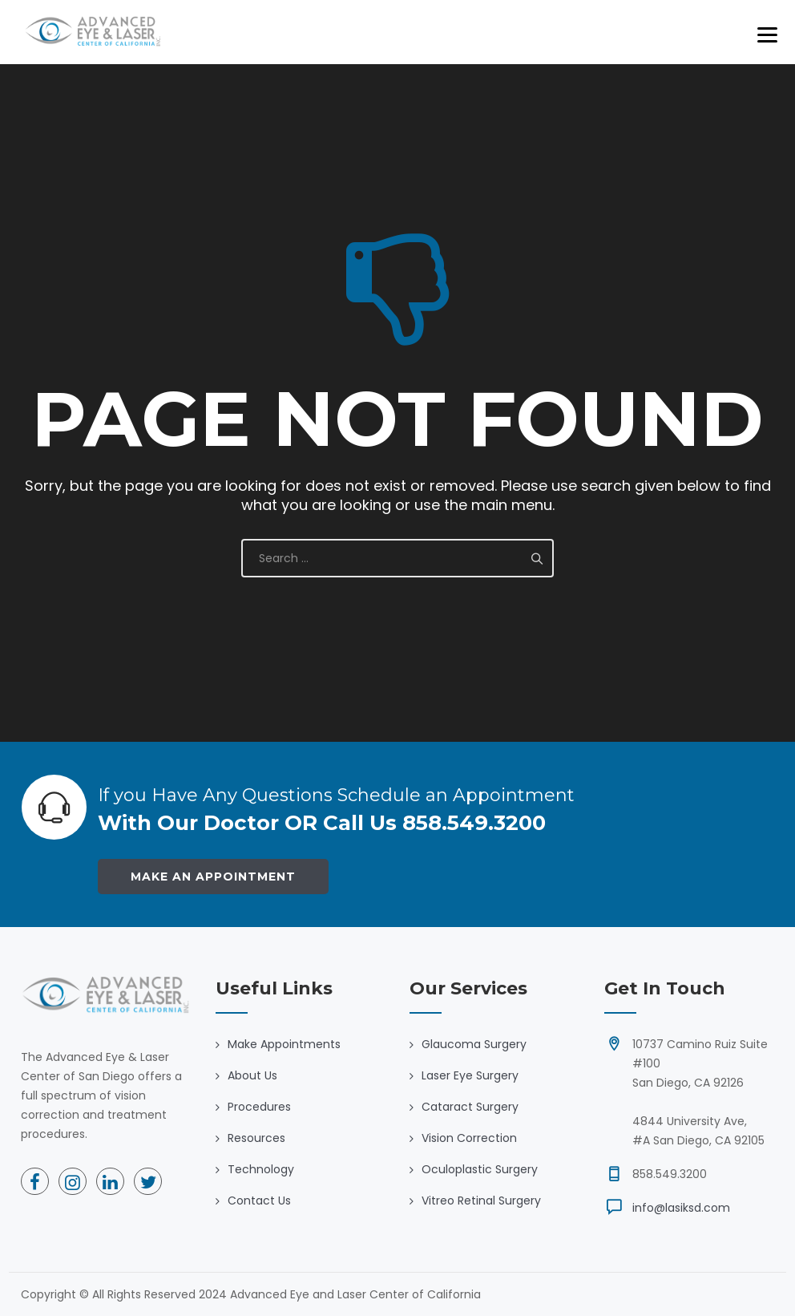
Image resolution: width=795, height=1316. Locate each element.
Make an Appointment (213, 876)
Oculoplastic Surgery (480, 1169)
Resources (256, 1138)
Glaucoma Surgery (474, 1044)
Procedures (259, 1107)
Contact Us (259, 1200)
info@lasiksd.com (681, 1208)
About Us (252, 1075)
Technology (261, 1169)
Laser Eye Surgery (470, 1075)
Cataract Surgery (470, 1107)
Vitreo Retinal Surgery (481, 1200)
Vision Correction (469, 1138)
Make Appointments (284, 1044)
